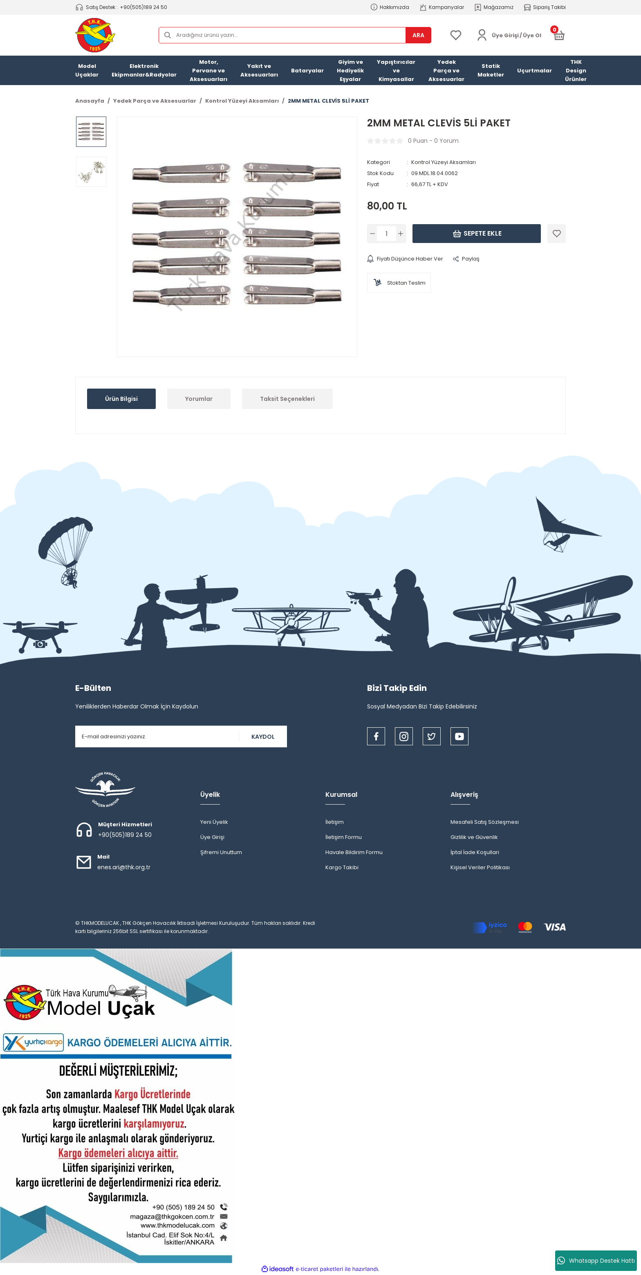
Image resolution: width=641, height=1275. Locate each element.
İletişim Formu (343, 837)
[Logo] (95, 35)
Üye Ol (532, 35)
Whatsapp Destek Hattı (596, 1260)
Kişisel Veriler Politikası (480, 867)
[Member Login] (482, 35)
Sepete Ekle (477, 233)
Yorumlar (199, 399)
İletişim (334, 822)
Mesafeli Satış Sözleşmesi (484, 822)
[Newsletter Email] (181, 736)
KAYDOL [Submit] (263, 737)
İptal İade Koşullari (474, 852)
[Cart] (559, 35)
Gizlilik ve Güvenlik (474, 837)
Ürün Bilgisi (121, 399)
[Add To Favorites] (556, 233)
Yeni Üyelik (214, 822)
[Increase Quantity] (400, 233)
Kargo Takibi (342, 867)
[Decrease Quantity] (373, 233)
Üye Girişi (212, 837)
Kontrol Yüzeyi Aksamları (443, 162)
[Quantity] (386, 233)
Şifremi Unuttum (221, 852)
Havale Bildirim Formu (354, 852)
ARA (418, 35)
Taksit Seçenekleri (287, 399)
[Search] (295, 35)
